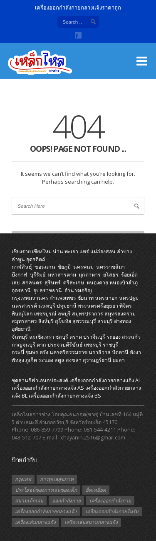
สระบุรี (105, 321)
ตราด (75, 336)
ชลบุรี (61, 336)
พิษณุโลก (22, 313)
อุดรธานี (21, 290)
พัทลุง (18, 360)
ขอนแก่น (45, 266)
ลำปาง (124, 251)
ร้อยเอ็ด (129, 274)
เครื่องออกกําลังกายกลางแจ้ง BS (65, 395)
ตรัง (44, 352)
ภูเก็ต (31, 360)
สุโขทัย (63, 321)
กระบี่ (18, 352)
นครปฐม (129, 297)
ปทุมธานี (67, 305)
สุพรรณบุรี (84, 321)
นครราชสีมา (110, 266)
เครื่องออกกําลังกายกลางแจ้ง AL (105, 380)
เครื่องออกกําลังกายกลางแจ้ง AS (48, 387)
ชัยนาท (85, 297)
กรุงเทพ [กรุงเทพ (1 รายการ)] (23, 479)
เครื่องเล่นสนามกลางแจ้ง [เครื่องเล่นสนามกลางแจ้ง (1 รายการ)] (91, 522)
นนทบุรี (46, 305)
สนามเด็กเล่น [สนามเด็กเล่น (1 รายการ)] (29, 500)
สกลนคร (32, 282)
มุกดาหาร (90, 274)
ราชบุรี (110, 344)
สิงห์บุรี (46, 321)
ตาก (41, 344)
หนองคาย (97, 282)
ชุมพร (31, 352)
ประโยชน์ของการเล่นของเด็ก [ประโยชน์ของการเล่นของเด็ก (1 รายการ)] (46, 489)
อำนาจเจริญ (78, 290)
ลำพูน (18, 259)
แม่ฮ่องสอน (103, 251)
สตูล (59, 360)
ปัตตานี (120, 352)
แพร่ (84, 251)
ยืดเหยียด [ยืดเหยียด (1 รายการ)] (96, 489)
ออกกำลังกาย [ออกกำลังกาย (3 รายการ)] (66, 500)
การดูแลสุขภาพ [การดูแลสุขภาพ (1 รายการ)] (57, 479)
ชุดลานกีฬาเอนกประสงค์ (40, 380)
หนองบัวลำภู (123, 282)
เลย (16, 282)
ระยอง (113, 336)
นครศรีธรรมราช (68, 352)
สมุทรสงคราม (120, 313)
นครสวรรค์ (24, 305)
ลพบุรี (64, 313)
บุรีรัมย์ (37, 274)
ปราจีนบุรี (94, 336)
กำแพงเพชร (63, 297)
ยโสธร (111, 274)
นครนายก (106, 297)
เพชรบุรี (93, 344)
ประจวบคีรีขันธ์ (65, 344)
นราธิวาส (100, 352)
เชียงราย (21, 251)
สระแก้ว (131, 336)
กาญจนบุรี (23, 344)
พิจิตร (125, 305)
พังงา (135, 352)
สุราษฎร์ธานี (97, 360)
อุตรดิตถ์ (35, 259)
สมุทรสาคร (24, 321)
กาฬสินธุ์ (22, 266)
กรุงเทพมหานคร (30, 297)
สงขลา (74, 360)
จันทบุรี (20, 336)
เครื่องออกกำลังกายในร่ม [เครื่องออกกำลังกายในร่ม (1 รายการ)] (112, 511)
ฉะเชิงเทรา (41, 336)
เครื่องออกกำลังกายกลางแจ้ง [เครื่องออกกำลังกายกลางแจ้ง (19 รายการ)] (46, 511)
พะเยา (71, 251)
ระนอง (45, 360)
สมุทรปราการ (87, 313)
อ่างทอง (122, 321)
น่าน (58, 251)
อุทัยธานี (21, 328)
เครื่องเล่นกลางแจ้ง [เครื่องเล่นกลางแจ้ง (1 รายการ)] (35, 522)
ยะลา (119, 360)
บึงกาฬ (19, 274)
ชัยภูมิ (64, 266)
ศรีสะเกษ (73, 282)
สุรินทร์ (53, 282)
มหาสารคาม (62, 274)
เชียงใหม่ (42, 251)
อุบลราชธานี (47, 290)
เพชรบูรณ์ (45, 313)
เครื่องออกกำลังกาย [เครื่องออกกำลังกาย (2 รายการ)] (110, 500)
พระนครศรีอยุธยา (98, 305)
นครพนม (83, 266)
